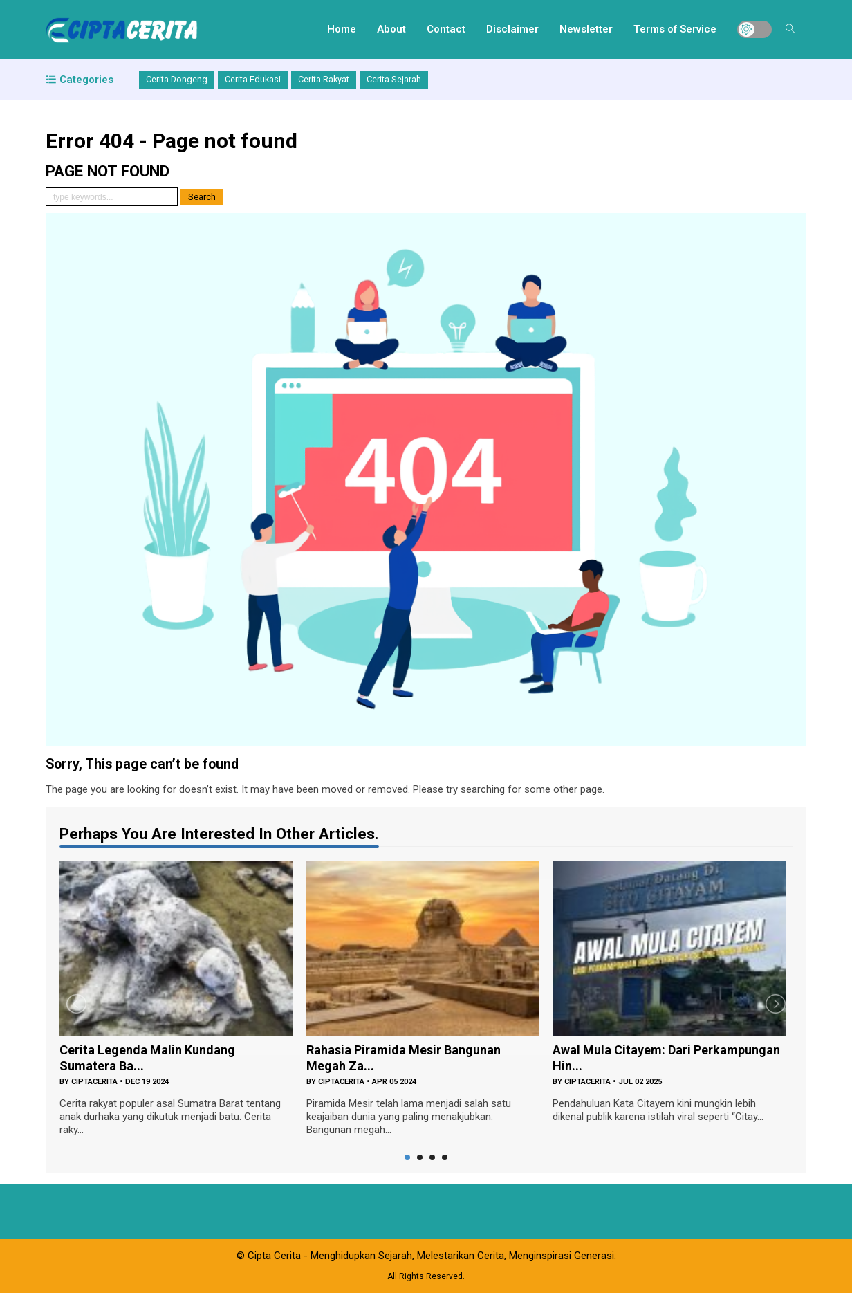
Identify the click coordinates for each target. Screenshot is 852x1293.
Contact (446, 29)
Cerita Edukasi (253, 79)
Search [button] (202, 197)
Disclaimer (512, 29)
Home (341, 29)
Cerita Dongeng (176, 79)
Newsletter (586, 29)
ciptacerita (94, 1081)
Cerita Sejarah (394, 79)
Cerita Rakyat (323, 79)
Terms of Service (674, 29)
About (391, 29)
